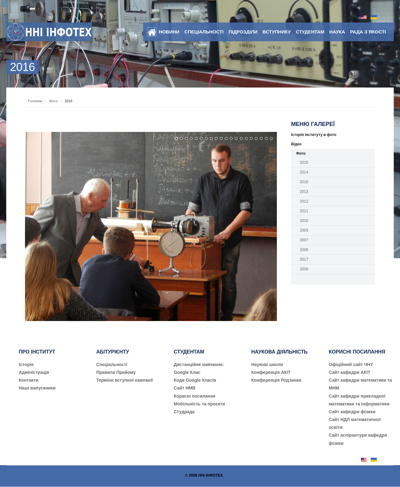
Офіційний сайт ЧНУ (351, 364)
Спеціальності (203, 31)
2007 (304, 240)
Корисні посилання (194, 396)
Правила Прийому (116, 372)
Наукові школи (267, 364)
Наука (337, 31)
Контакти (28, 380)
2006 (304, 269)
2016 (304, 182)
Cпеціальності (112, 364)
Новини (169, 31)
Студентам (310, 31)
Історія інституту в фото (313, 135)
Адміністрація (34, 372)
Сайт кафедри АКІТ (349, 372)
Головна (35, 101)
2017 (304, 259)
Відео (296, 144)
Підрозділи (243, 31)
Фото (53, 101)
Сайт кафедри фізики (352, 411)
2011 (304, 211)
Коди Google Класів (195, 380)
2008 (304, 250)
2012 (304, 201)
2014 (304, 172)
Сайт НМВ (184, 387)
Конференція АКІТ (271, 372)
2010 (304, 220)
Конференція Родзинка (276, 380)
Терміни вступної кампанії (124, 380)
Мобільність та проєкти (199, 403)
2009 (304, 230)
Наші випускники (37, 387)
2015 (304, 162)
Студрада (184, 411)
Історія (26, 364)
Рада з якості (368, 31)
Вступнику (276, 31)
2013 (304, 191)
